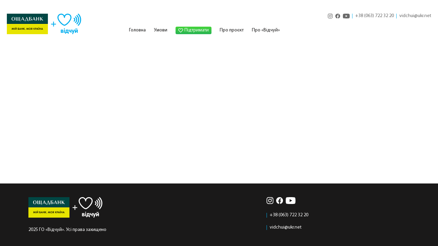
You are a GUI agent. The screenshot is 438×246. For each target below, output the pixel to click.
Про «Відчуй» (266, 30)
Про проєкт (232, 30)
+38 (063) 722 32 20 (374, 16)
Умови (160, 30)
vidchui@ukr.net (415, 16)
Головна (137, 30)
